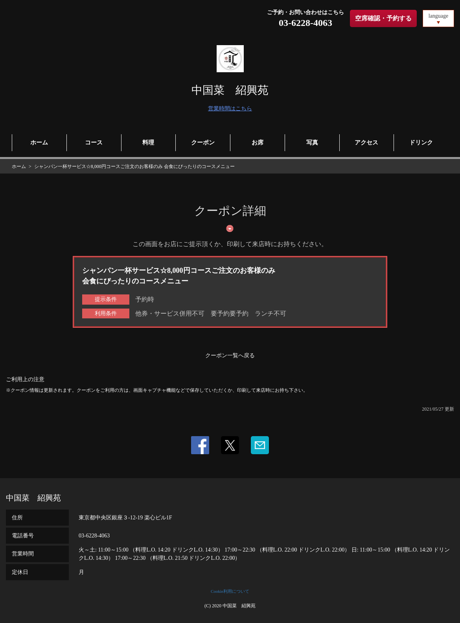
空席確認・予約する (383, 18)
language (439, 16)
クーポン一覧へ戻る (230, 355)
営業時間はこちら (230, 108)
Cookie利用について (230, 591)
